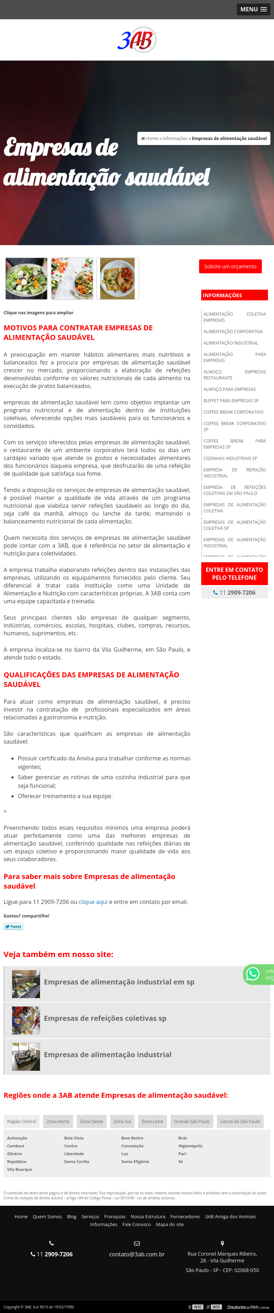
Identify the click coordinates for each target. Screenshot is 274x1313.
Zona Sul (122, 1121)
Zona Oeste (91, 1121)
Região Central (21, 1121)
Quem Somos (47, 1216)
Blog (72, 1216)
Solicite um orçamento (230, 266)
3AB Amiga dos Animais (230, 1216)
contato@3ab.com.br (137, 1254)
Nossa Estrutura (148, 1216)
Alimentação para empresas (235, 357)
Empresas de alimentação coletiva (235, 508)
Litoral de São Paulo (240, 1121)
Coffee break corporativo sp (235, 426)
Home (21, 1216)
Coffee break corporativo (234, 412)
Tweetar (13, 926)
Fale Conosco (136, 1224)
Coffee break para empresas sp (235, 444)
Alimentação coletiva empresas (235, 317)
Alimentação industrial (231, 343)
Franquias (115, 1216)
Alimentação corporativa (233, 332)
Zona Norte (58, 1121)
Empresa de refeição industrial (235, 473)
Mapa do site (170, 1224)
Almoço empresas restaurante (235, 375)
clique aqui (93, 902)
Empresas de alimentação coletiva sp (235, 525)
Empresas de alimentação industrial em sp (119, 982)
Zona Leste (152, 1121)
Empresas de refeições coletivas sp (105, 1018)
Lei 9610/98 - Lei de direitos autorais (145, 1197)
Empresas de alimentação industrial (235, 543)
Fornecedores (185, 1216)
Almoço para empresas (230, 389)
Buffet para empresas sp (231, 401)
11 (234, 592)
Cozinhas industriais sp (231, 458)
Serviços (90, 1216)
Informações (222, 295)
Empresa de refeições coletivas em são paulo (235, 490)
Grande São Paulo (192, 1121)
